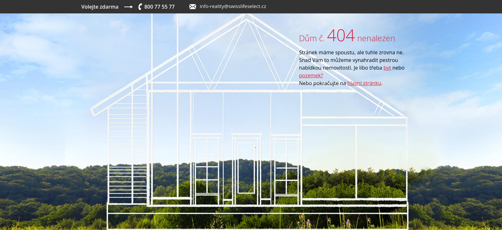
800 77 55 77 (159, 6)
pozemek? (311, 75)
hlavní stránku (364, 83)
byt (387, 67)
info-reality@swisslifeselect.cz (233, 6)
